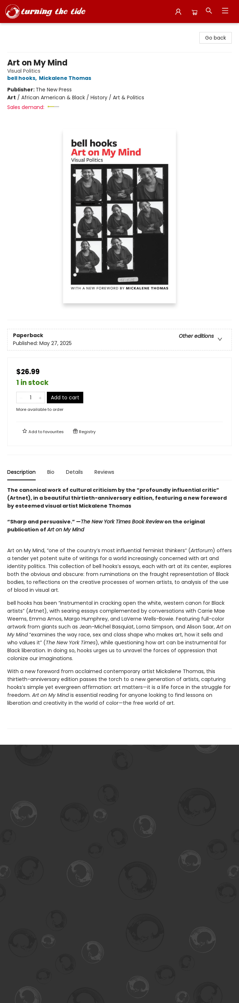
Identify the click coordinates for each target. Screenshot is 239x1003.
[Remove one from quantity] (21, 397)
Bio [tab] (50, 472)
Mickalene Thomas (66, 78)
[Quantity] (31, 397)
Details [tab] (74, 472)
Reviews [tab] (104, 472)
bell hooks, (23, 78)
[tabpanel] (119, 607)
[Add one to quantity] (40, 397)
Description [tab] (21, 472)
